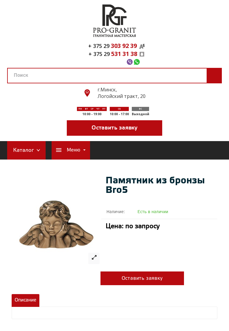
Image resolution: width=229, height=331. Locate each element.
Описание (25, 300)
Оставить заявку (114, 128)
